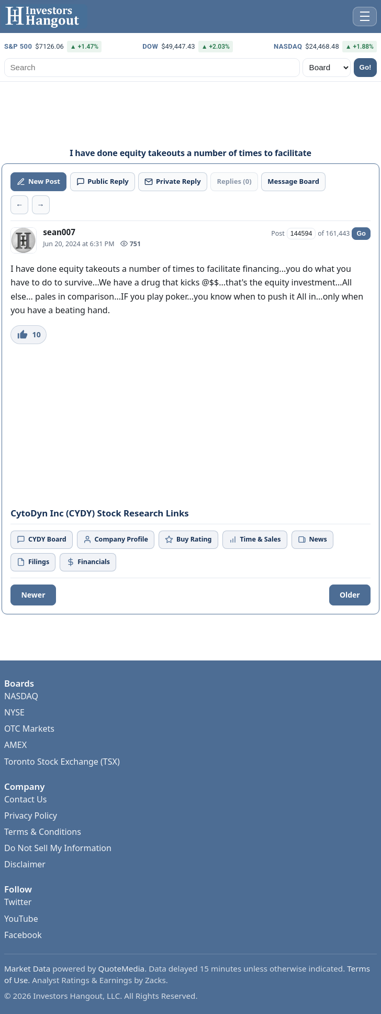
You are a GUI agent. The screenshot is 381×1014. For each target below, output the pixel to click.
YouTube (21, 945)
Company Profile (115, 539)
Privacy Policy (30, 841)
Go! (366, 67)
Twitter (17, 928)
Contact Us (25, 825)
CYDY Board (41, 539)
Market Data (27, 994)
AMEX (15, 771)
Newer (33, 595)
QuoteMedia (121, 994)
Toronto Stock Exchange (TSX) (62, 787)
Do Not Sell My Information (57, 874)
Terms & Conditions (42, 858)
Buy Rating (188, 539)
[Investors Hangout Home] (44, 16)
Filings (33, 561)
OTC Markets (29, 754)
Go (360, 233)
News (312, 539)
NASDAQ (21, 722)
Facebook (23, 961)
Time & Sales (255, 539)
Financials (88, 561)
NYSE (14, 738)
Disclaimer (25, 890)
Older (350, 595)
